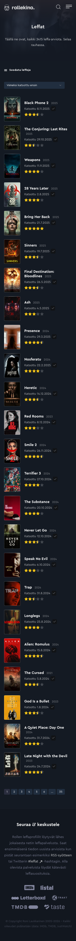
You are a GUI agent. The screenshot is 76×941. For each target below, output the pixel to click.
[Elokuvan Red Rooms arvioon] (28, 422)
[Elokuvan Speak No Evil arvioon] (30, 565)
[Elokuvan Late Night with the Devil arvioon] (38, 764)
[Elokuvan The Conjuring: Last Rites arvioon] (38, 137)
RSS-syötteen (61, 855)
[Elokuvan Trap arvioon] (27, 593)
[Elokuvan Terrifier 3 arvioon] (27, 479)
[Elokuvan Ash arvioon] (26, 308)
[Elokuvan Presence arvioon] (27, 337)
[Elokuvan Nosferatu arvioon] (27, 365)
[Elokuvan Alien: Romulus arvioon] (31, 650)
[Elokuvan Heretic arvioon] (27, 394)
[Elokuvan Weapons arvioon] (26, 166)
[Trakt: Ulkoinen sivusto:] (60, 897)
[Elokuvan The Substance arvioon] (31, 508)
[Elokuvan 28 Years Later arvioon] (31, 194)
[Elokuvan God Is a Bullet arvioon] (31, 707)
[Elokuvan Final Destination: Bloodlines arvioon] (38, 280)
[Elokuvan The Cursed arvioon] (28, 679)
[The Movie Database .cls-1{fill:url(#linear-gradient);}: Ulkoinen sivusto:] (25, 908)
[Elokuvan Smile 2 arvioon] (27, 451)
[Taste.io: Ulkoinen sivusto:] (54, 908)
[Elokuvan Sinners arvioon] (26, 251)
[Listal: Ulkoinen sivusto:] (46, 888)
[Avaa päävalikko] (69, 7)
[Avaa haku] (58, 7)
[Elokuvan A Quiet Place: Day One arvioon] (38, 736)
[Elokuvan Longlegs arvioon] (27, 622)
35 (62, 791)
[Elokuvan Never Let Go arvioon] (30, 536)
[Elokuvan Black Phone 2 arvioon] (31, 109)
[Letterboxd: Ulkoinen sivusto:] (28, 898)
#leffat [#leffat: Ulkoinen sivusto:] (33, 861)
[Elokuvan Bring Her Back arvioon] (31, 223)
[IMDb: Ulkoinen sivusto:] (29, 888)
